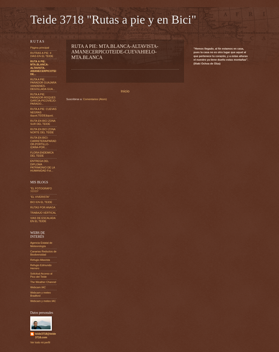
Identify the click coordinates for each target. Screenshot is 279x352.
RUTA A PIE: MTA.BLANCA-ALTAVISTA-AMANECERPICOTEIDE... (43, 68)
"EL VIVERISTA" (40, 196)
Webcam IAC (38, 287)
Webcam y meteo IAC (43, 301)
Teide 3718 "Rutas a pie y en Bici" (113, 19)
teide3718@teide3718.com (45, 335)
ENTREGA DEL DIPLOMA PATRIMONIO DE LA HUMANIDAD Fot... (42, 166)
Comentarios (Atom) (95, 99)
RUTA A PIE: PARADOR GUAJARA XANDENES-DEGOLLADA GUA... (43, 84)
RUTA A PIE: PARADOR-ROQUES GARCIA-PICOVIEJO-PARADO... (43, 99)
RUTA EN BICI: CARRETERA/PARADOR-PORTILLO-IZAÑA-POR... (43, 142)
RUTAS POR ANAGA (42, 207)
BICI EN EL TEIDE (41, 202)
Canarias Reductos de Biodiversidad (43, 253)
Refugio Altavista (40, 259)
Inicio (125, 91)
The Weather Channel (43, 282)
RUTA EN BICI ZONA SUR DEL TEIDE (42, 122)
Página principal (39, 47)
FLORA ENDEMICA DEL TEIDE (42, 154)
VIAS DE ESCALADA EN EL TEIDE (42, 220)
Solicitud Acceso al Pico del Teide (41, 275)
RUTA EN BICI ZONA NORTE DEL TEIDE (42, 131)
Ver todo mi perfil (40, 342)
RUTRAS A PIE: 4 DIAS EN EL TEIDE (41, 54)
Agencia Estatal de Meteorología (41, 244)
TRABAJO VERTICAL (43, 212)
